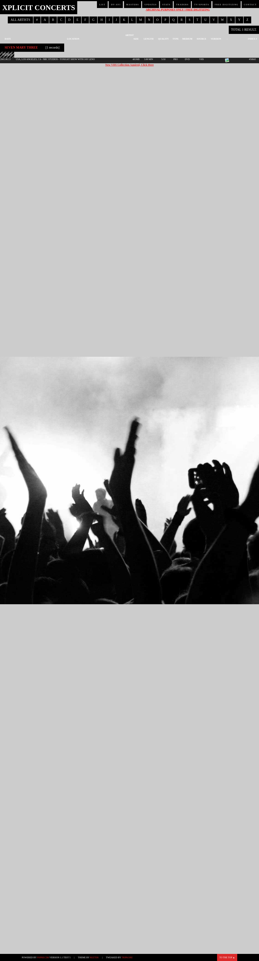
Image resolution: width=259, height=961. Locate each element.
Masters (132, 4)
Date (8, 39)
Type (176, 39)
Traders (182, 4)
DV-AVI (116, 4)
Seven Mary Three (21, 47)
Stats (166, 4)
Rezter (94, 957)
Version (216, 39)
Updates (150, 4)
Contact (250, 4)
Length (149, 39)
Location (73, 39)
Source (201, 39)
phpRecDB (43, 957)
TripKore (127, 957)
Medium (187, 39)
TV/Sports (201, 4)
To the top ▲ (227, 957)
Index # (252, 39)
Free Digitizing (226, 4)
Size (136, 39)
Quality (163, 39)
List (102, 4)
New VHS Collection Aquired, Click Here (129, 64)
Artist (129, 35)
